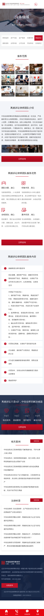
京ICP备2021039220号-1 (33, 600)
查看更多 (36, 449)
